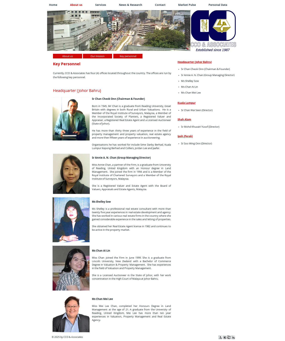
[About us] (67, 56)
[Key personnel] (127, 56)
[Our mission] (97, 56)
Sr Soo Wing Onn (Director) (196, 143)
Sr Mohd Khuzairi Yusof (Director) (200, 126)
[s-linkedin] (233, 337)
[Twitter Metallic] (224, 337)
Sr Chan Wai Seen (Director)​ (197, 110)
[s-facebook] (220, 337)
